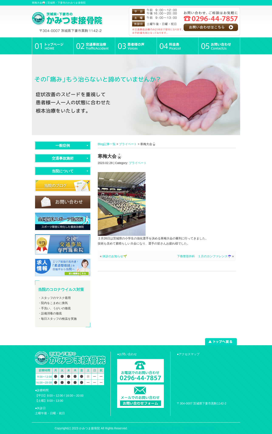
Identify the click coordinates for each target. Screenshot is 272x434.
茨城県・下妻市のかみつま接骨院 (66, 2)
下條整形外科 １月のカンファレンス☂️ (204, 256)
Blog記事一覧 (107, 144)
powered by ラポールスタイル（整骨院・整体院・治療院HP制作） (173, 428)
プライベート (128, 144)
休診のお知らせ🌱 (114, 256)
